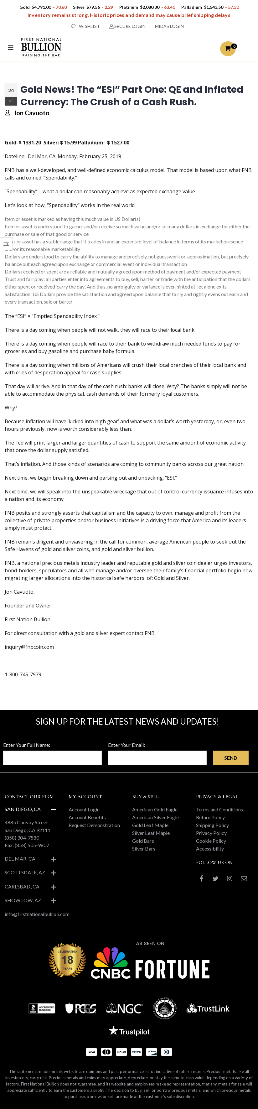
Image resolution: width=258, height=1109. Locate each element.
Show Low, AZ (23, 900)
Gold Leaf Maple (150, 825)
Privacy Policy (211, 833)
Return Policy (210, 817)
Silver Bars (143, 848)
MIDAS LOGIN (169, 26)
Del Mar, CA (20, 859)
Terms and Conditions (219, 809)
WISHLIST (85, 26)
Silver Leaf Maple (151, 833)
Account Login (84, 809)
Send (230, 758)
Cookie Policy (211, 841)
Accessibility (210, 848)
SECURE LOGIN (127, 26)
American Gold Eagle (155, 809)
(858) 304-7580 (22, 838)
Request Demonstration (94, 825)
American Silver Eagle (155, 817)
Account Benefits (87, 817)
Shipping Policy (212, 825)
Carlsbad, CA (22, 886)
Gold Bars (143, 841)
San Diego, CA (23, 809)
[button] (228, 48)
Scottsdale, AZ (25, 872)
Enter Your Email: (126, 745)
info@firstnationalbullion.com (37, 914)
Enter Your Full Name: (26, 745)
